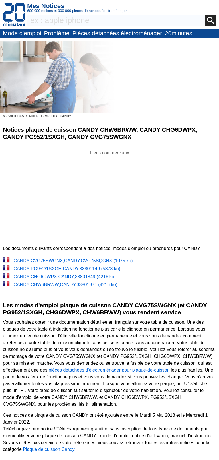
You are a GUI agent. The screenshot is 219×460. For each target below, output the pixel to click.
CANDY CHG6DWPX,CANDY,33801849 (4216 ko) (64, 276)
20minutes (178, 33)
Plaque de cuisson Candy (48, 449)
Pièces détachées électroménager (117, 33)
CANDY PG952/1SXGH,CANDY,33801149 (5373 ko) (66, 268)
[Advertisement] (109, 196)
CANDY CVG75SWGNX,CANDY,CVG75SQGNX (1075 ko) (73, 260)
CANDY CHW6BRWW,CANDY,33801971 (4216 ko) (65, 284)
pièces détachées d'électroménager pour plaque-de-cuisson (109, 370)
